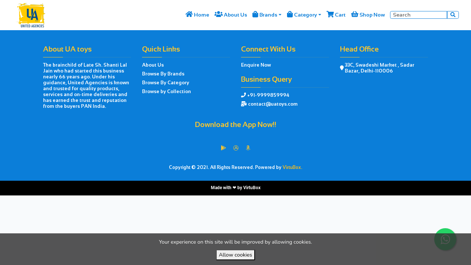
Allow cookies (235, 254)
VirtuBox (252, 187)
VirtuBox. (292, 167)
